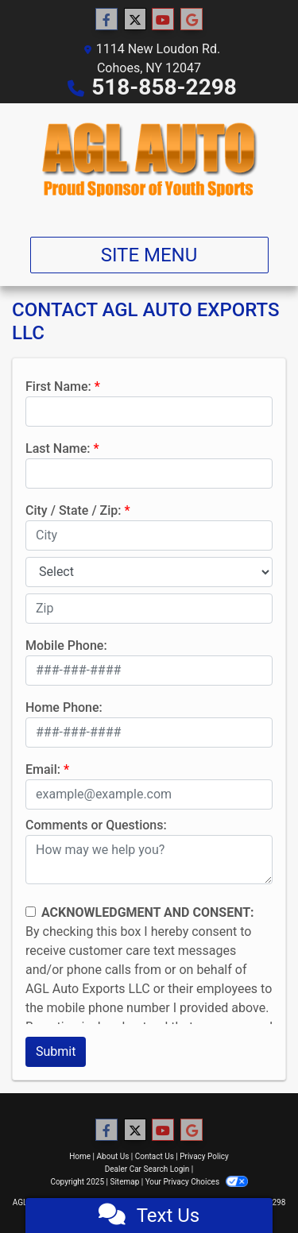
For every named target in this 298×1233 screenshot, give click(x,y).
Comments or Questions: (96, 825)
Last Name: (58, 448)
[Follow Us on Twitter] (135, 20)
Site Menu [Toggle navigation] (149, 255)
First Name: (58, 386)
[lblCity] (149, 535)
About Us (113, 1156)
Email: (42, 769)
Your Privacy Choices (196, 1181)
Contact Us (154, 1156)
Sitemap (124, 1181)
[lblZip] (149, 608)
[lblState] (149, 572)
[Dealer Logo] (148, 163)
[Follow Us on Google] (191, 20)
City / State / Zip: (73, 510)
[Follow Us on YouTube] (163, 20)
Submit (55, 1051)
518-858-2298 (164, 87)
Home (80, 1156)
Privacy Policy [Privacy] (204, 1156)
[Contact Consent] (30, 911)
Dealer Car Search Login (147, 1169)
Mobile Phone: (66, 645)
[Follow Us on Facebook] (106, 20)
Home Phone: (64, 707)
